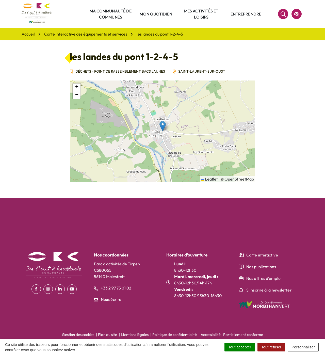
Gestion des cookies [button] (78, 334)
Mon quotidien (156, 14)
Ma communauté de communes (111, 14)
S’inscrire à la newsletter (269, 290)
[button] (162, 126)
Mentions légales (135, 334)
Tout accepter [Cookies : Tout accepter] (239, 347)
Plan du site (107, 334)
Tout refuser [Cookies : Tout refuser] (271, 347)
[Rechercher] (283, 14)
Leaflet (209, 179)
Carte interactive (262, 254)
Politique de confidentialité (174, 334)
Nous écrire (107, 299)
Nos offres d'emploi (264, 278)
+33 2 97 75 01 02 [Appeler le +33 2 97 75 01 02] (112, 288)
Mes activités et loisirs (201, 14)
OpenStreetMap (239, 179)
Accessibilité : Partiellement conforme (232, 334)
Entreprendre (246, 14)
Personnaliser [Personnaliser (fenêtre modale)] (303, 347)
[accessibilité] (296, 14)
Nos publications (261, 266)
